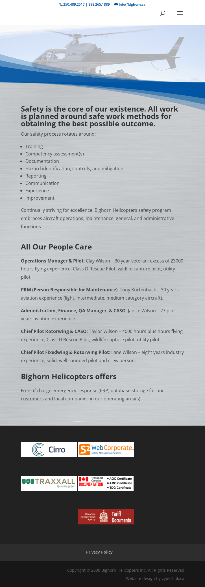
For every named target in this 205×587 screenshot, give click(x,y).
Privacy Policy (99, 552)
